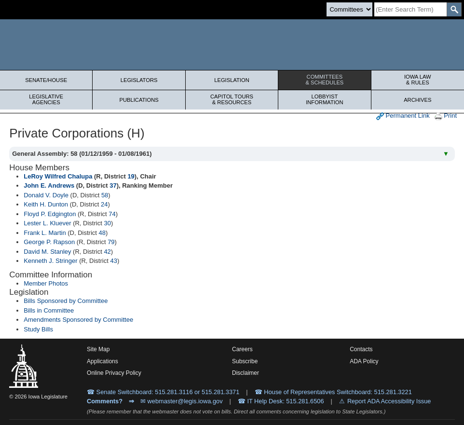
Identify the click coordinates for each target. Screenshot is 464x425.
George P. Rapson (49, 242)
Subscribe (245, 361)
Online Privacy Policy (114, 373)
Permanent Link (403, 116)
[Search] (410, 9)
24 (104, 204)
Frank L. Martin (45, 232)
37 (112, 185)
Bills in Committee (49, 310)
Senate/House (46, 80)
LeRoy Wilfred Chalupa (58, 176)
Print (446, 116)
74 (112, 214)
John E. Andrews (49, 185)
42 (107, 251)
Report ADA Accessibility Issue (389, 401)
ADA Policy (364, 361)
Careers (242, 349)
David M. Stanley (47, 251)
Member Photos (46, 283)
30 (107, 223)
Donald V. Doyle (46, 195)
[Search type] (349, 9)
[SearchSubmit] (454, 9)
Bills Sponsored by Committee (66, 300)
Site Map (98, 349)
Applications (102, 361)
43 (113, 260)
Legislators (139, 80)
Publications (138, 100)
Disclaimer (245, 373)
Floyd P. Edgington (50, 214)
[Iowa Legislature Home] (232, 44)
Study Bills (38, 329)
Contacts (361, 349)
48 (102, 232)
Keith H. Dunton (46, 204)
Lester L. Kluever (47, 223)
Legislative (46, 99)
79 (111, 242)
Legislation (231, 80)
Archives (417, 100)
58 (104, 195)
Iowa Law (417, 79)
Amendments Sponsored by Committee (78, 319)
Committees (324, 79)
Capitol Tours (232, 99)
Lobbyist (324, 99)
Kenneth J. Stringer (50, 260)
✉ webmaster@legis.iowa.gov (181, 401)
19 (130, 176)
